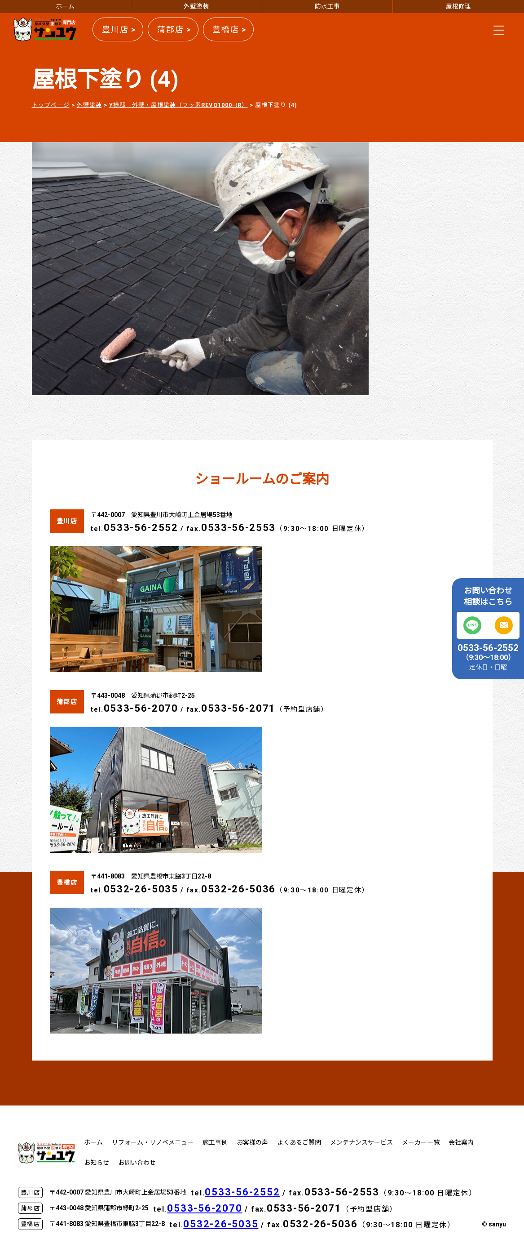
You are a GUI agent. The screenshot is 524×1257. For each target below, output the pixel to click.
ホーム (65, 6)
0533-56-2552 (141, 527)
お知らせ (96, 1162)
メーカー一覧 (421, 1142)
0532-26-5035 (141, 889)
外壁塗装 (196, 6)
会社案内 (461, 1142)
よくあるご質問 (299, 1142)
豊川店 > (119, 29)
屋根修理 (458, 6)
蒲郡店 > (174, 29)
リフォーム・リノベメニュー (153, 1142)
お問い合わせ (137, 1162)
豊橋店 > (229, 29)
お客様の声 (252, 1142)
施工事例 (215, 1142)
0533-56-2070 (141, 708)
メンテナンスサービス (361, 1142)
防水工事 (327, 6)
